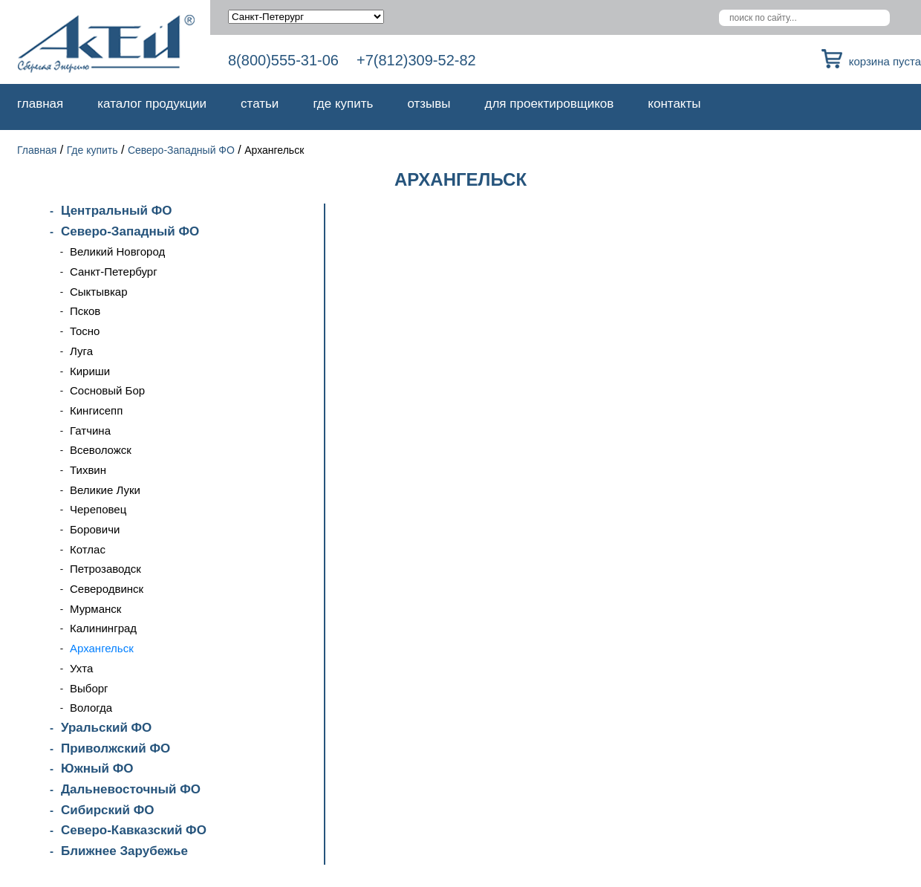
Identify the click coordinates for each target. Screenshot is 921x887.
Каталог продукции (151, 104)
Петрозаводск (105, 568)
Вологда (91, 707)
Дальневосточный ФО (131, 789)
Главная (40, 104)
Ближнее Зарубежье (124, 851)
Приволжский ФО (115, 748)
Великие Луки (105, 490)
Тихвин (88, 470)
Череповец (98, 509)
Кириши (90, 371)
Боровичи (95, 529)
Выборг (89, 688)
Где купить (343, 104)
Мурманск (95, 608)
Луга (81, 351)
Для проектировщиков (549, 104)
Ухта (81, 668)
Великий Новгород (117, 251)
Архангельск (102, 648)
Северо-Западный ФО (181, 150)
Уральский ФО (106, 728)
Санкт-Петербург (113, 271)
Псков (85, 311)
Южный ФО (97, 768)
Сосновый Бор (107, 390)
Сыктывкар (99, 291)
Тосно (85, 331)
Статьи (260, 104)
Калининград (103, 628)
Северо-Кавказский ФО (133, 830)
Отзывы (428, 104)
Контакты (674, 104)
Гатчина (90, 430)
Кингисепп (96, 410)
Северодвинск (106, 588)
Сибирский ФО (107, 810)
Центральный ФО (116, 211)
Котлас (87, 549)
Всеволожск (100, 450)
